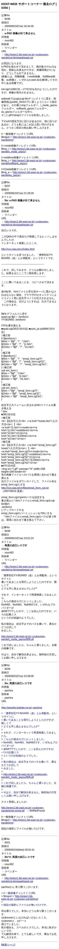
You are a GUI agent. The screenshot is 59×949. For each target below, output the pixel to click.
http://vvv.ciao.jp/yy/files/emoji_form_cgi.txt (25, 488)
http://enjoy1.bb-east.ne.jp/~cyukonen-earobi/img (19, 897)
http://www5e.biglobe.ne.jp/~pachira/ (21, 707)
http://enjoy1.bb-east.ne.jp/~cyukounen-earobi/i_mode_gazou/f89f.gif (23, 638)
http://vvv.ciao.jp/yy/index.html (17, 249)
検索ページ (8, 944)
